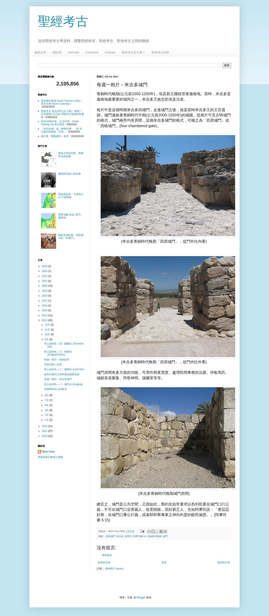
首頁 (163, 562)
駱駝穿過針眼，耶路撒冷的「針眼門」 (70, 236)
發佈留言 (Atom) (114, 568)
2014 (45, 315)
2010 (45, 436)
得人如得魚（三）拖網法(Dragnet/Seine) (58, 353)
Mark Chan (48, 451)
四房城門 (110, 536)
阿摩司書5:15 (139, 536)
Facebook (92, 52)
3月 (47, 410)
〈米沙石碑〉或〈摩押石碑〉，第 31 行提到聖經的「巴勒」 (61, 130)
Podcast (110, 52)
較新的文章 (104, 562)
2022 (45, 276)
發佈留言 (107, 555)
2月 (47, 415)
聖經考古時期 (160, 52)
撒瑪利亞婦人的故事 (69, 173)
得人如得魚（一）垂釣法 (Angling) (63, 384)
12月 (48, 324)
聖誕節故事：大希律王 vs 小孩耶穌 (70, 196)
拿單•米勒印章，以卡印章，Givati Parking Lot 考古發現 (60, 123)
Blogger (141, 597)
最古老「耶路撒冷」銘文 (55, 136)
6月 (47, 405)
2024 (45, 266)
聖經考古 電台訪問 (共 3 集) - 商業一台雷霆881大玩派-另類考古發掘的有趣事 (62, 114)
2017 (45, 300)
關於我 (57, 52)
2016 (45, 305)
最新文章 (40, 52)
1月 (47, 419)
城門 (165, 536)
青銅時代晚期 (155, 536)
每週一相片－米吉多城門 (58, 379)
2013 (45, 320)
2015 (45, 310)
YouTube (73, 52)
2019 (45, 290)
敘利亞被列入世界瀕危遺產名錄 (61, 374)
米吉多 (119, 536)
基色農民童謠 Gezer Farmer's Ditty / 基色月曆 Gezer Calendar (61, 102)
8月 (47, 395)
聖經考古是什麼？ (133, 52)
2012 (45, 426)
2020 (45, 285)
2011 (45, 431)
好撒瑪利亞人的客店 (55, 389)
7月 (47, 400)
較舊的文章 (224, 562)
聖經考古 (63, 21)
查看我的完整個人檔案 (50, 457)
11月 (48, 329)
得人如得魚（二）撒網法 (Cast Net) (64, 369)
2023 (45, 271)
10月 (48, 334)
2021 (45, 280)
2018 (45, 295)
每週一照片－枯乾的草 (56, 359)
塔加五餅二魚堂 (53, 364)
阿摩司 (128, 536)
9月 (47, 339)
